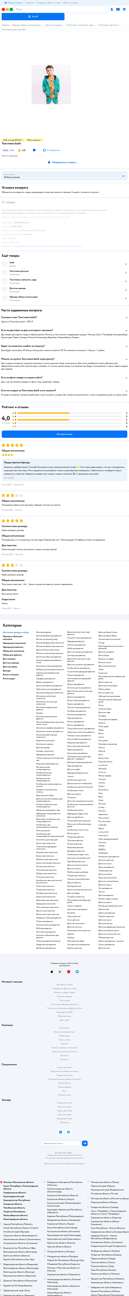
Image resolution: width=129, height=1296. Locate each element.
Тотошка (102, 779)
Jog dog (70, 937)
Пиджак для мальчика (76, 876)
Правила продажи (64, 996)
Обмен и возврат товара (64, 992)
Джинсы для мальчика (45, 911)
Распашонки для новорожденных (43, 768)
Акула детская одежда (107, 719)
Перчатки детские (106, 916)
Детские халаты (105, 874)
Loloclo (101, 783)
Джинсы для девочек (76, 697)
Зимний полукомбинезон (78, 879)
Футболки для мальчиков (47, 859)
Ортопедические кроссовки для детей (110, 647)
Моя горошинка (43, 830)
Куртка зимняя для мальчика (48, 863)
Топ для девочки (105, 888)
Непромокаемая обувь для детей (109, 701)
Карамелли (103, 814)
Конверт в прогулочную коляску (46, 791)
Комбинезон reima (75, 790)
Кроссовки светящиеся (77, 909)
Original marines (105, 762)
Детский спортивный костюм (80, 801)
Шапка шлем (103, 909)
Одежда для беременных (77, 773)
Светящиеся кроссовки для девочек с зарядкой (79, 757)
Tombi (101, 669)
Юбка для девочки (44, 928)
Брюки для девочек (75, 704)
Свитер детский (74, 886)
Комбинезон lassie (75, 810)
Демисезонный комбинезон (79, 783)
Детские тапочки (74, 927)
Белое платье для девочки (78, 700)
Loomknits (103, 765)
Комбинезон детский (76, 780)
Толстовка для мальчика (46, 870)
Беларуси (80, 1163)
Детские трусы (104, 885)
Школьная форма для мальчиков (50, 643)
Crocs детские (73, 920)
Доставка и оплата (64, 984)
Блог (65, 1091)
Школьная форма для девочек (49, 636)
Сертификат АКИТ (64, 1012)
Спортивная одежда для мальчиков (46, 848)
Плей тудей (103, 726)
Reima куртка (73, 833)
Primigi (101, 643)
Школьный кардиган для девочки (46, 708)
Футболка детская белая (77, 872)
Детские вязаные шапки (108, 930)
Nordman (71, 913)
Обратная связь (64, 1016)
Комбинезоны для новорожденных (44, 774)
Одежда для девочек (75, 641)
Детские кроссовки (75, 923)
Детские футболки (75, 817)
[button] (33, 16)
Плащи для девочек (75, 837)
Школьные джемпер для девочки (46, 717)
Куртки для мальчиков (45, 843)
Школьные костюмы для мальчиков (46, 703)
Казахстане (69, 1163)
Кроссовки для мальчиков (78, 746)
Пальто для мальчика (45, 886)
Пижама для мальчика (45, 890)
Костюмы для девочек (76, 714)
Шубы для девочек (75, 648)
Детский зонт (104, 948)
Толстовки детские (108, 25)
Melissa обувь (104, 689)
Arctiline (102, 842)
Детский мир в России (54, 1163)
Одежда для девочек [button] (13, 647)
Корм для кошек (64, 1107)
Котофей (102, 716)
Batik (100, 797)
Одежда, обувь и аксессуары (26, 25)
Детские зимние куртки (77, 865)
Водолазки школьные (45, 740)
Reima (101, 733)
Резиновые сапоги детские (78, 930)
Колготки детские (106, 860)
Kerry (100, 755)
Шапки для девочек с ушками (111, 941)
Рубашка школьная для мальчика (50, 669)
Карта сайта (65, 1020)
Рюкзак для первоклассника (110, 906)
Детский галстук (105, 923)
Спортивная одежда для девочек (81, 672)
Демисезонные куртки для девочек (78, 660)
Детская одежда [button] (11, 662)
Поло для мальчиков (45, 877)
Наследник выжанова (107, 744)
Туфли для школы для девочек (49, 689)
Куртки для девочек (75, 725)
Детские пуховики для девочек (80, 664)
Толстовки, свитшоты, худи (80, 25)
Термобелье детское (76, 861)
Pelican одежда (104, 776)
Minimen (102, 804)
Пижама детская (105, 871)
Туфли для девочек (75, 750)
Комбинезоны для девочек (78, 668)
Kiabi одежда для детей (108, 839)
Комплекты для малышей (46, 840)
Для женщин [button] (9, 658)
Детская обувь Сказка (107, 632)
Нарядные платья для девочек (49, 918)
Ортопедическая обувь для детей (79, 901)
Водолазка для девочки (77, 743)
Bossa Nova (103, 790)
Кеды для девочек (74, 766)
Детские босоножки (107, 666)
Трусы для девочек (106, 867)
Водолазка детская (75, 847)
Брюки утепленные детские (79, 890)
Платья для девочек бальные (48, 941)
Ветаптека (64, 1122)
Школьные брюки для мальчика (49, 646)
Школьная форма (43, 632)
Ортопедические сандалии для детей (111, 677)
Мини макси (103, 818)
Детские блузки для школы (47, 650)
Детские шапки (105, 902)
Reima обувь (103, 655)
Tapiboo (70, 934)
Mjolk (100, 800)
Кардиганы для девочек (46, 944)
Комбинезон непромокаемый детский (80, 805)
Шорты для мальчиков (45, 897)
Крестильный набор (45, 795)
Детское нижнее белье (108, 881)
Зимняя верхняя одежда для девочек (79, 679)
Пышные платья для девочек (79, 638)
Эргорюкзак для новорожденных (43, 779)
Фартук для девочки (45, 682)
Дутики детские (105, 682)
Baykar (101, 828)
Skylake (39, 713)
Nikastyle (102, 769)
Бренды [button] (7, 670)
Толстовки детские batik (14, 29)
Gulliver (101, 723)
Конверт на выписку (45, 751)
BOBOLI (102, 849)
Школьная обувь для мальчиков (49, 693)
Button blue (103, 758)
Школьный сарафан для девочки (50, 728)
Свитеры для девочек (76, 655)
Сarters (101, 786)
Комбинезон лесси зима (77, 830)
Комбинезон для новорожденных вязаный (47, 826)
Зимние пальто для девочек (48, 925)
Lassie (101, 737)
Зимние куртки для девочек (79, 688)
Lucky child (103, 832)
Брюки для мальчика (45, 856)
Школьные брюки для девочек (49, 686)
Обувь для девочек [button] (12, 654)
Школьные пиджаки (44, 744)
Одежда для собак (64, 1118)
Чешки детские (73, 916)
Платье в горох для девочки (79, 736)
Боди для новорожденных (47, 764)
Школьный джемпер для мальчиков (46, 736)
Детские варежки (106, 895)
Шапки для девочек (106, 913)
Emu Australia (104, 821)
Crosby (101, 807)
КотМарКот (103, 853)
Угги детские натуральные (78, 944)
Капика (101, 747)
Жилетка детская (74, 844)
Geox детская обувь (75, 941)
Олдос (101, 730)
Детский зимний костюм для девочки (79, 692)
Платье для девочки (44, 921)
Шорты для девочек (75, 684)
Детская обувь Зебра (107, 636)
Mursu (101, 705)
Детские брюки (74, 883)
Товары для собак (64, 1110)
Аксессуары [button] (9, 678)
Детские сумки (105, 920)
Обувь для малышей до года (48, 810)
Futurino (102, 772)
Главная (5, 25)
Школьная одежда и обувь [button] (16, 632)
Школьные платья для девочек (49, 666)
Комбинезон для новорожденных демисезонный (50, 835)
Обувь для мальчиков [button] (13, 651)
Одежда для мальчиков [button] (14, 643)
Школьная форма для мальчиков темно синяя (50, 723)
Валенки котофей (106, 659)
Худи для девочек (74, 718)
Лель (100, 793)
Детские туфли (73, 769)
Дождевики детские (76, 851)
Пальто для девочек (75, 675)
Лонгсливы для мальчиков (47, 907)
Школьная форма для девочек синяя (49, 661)
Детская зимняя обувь (107, 686)
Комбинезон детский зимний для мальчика (49, 881)
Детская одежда (54, 25)
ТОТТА (101, 846)
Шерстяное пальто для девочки (80, 732)
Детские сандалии (106, 652)
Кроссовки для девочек (77, 753)
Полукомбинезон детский (78, 821)
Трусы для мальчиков (107, 878)
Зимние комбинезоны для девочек (47, 936)
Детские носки (105, 864)
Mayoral (101, 751)
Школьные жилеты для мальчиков (46, 697)
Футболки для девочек (46, 948)
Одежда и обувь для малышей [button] (13, 638)
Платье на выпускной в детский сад (50, 759)
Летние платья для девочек (78, 707)
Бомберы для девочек (76, 711)
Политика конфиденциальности (64, 1004)
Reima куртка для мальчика (47, 914)
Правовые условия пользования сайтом (64, 1155)
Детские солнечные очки (109, 934)
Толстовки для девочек (46, 932)
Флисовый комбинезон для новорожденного (48, 820)
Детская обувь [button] (10, 666)
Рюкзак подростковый (108, 899)
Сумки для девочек (106, 944)
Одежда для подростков (77, 814)
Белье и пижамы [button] (11, 674)
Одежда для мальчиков (45, 904)
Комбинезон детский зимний (80, 787)
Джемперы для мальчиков (47, 900)
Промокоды (64, 1000)
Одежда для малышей (45, 755)
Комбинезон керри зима (78, 854)
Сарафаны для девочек (45, 679)
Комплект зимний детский (78, 858)
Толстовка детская (75, 840)
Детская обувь (73, 893)
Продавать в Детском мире (64, 988)
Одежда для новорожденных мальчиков (48, 814)
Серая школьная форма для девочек (47, 674)
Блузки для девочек (75, 721)
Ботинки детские (105, 693)
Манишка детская (105, 937)
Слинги (70, 776)
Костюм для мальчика (45, 866)
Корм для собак (64, 1114)
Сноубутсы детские (75, 897)
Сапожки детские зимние (109, 639)
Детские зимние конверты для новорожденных (49, 800)
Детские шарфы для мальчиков (111, 927)
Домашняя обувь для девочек (79, 762)
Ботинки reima (104, 662)
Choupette (103, 740)
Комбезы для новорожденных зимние (49, 785)
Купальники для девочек (108, 857)
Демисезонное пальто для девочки (78, 633)
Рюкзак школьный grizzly (47, 639)
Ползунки (71, 797)
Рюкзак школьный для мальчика (49, 653)
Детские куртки (74, 794)
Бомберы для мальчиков (46, 893)
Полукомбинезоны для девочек (81, 728)
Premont (102, 811)
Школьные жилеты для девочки (49, 731)
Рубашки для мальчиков (46, 873)
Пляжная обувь (104, 709)
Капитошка (103, 835)
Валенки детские (74, 948)
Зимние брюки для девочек (79, 739)
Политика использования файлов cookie (64, 1008)
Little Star (102, 825)
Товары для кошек (64, 1103)
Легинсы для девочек (76, 645)
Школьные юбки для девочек (48, 657)
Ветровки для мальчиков (46, 852)
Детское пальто (74, 868)
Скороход (102, 673)
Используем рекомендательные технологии (64, 1158)
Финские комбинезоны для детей (79, 825)
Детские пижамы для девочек (80, 652)
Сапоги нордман (74, 906)
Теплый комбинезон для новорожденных (46, 805)
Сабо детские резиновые (109, 696)
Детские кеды (104, 712)
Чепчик (101, 892)
